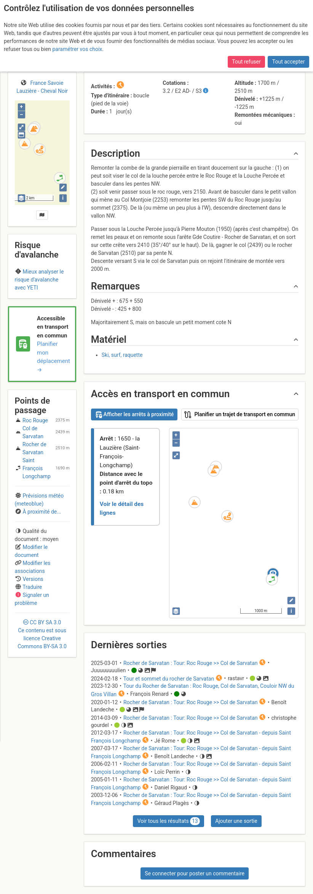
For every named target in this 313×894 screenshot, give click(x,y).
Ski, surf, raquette (122, 355)
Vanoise (56, 294)
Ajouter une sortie (236, 821)
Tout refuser (246, 62)
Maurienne (30, 294)
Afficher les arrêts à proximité (134, 414)
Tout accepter (288, 62)
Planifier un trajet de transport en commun (239, 414)
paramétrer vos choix (77, 49)
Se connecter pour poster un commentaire (194, 873)
